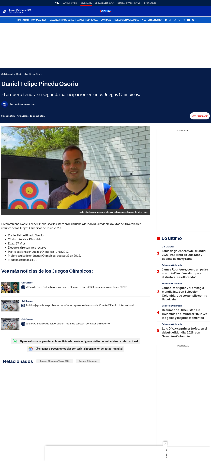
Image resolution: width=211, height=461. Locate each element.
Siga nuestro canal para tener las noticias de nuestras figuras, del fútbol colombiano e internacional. (76, 341)
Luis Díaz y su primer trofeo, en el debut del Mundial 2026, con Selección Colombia (184, 332)
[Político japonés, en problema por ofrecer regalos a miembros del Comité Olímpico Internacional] (10, 305)
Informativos (150, 3)
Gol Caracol (86, 3)
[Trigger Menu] (4, 11)
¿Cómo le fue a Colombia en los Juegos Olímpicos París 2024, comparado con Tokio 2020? (76, 286)
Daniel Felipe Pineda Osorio (29, 74)
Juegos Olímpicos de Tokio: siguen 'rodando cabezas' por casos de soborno (68, 323)
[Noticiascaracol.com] (25, 104)
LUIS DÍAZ (106, 20)
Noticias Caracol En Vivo (129, 3)
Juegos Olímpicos (88, 361)
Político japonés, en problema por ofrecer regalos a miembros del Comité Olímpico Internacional (80, 305)
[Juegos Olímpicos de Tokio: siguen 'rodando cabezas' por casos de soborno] (10, 324)
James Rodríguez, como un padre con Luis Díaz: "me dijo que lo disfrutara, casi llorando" (185, 273)
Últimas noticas (70, 3)
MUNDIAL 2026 (38, 20)
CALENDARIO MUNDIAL (62, 20)
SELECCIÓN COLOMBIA (126, 20)
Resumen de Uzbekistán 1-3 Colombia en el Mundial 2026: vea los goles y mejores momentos (185, 314)
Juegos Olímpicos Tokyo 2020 (55, 361)
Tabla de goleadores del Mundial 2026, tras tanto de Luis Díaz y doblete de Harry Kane (184, 254)
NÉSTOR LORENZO (152, 20)
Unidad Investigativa (104, 3)
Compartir (200, 116)
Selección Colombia (172, 265)
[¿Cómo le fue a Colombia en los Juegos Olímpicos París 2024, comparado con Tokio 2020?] (10, 287)
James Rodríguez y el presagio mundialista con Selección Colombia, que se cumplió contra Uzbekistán (184, 293)
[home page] (57, 3)
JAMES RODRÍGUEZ (87, 20)
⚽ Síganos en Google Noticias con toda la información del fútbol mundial (75, 348)
